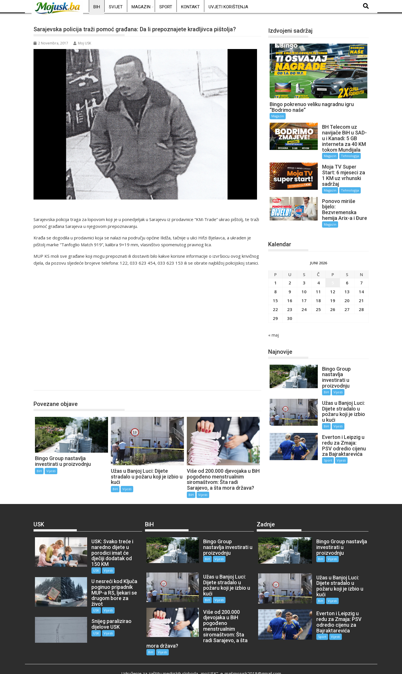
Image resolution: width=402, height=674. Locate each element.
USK (90, 564)
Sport (165, 6)
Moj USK (82, 43)
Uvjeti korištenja (228, 6)
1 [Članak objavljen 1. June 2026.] (275, 273)
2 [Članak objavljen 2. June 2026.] (290, 273)
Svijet (116, 6)
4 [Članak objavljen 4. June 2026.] (318, 273)
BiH (96, 6)
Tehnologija (298, 156)
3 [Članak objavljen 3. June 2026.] (304, 273)
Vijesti (51, 471)
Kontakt (190, 6)
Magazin (141, 6)
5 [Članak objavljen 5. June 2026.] (333, 273)
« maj (273, 325)
